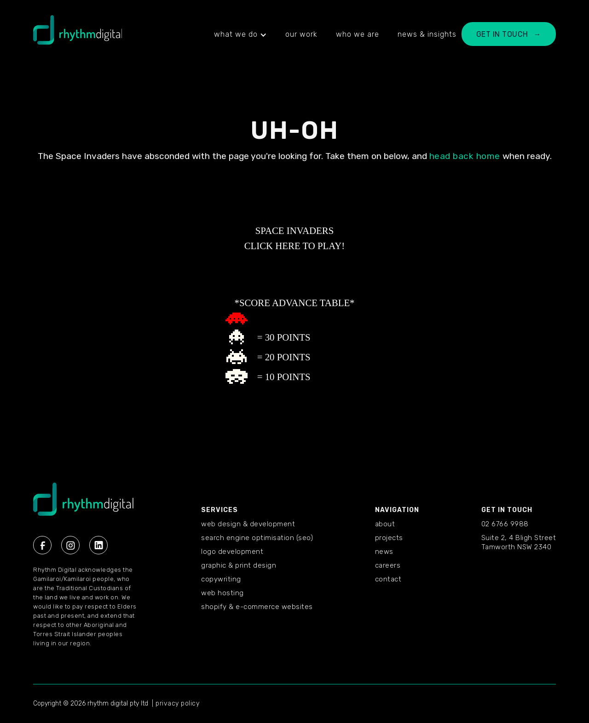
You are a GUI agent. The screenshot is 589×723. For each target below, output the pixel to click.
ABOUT (385, 524)
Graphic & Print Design (238, 565)
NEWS (384, 551)
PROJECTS (389, 538)
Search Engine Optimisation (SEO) (257, 538)
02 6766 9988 (505, 524)
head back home (464, 156)
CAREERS (388, 565)
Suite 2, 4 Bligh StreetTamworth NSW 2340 (518, 542)
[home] (77, 34)
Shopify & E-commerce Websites (257, 607)
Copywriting (221, 579)
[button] (240, 34)
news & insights (427, 34)
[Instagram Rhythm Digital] (70, 545)
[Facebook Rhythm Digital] (42, 545)
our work (301, 34)
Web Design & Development (248, 524)
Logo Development (232, 551)
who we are (357, 34)
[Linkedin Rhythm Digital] (98, 545)
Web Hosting (222, 593)
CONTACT (388, 579)
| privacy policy (175, 703)
